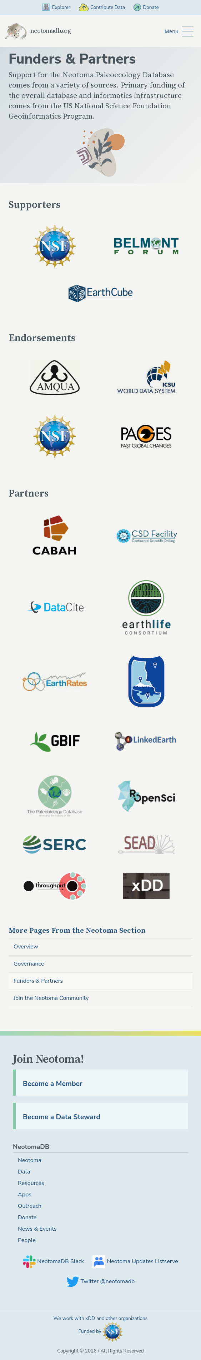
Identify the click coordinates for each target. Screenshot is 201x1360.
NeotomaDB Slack (53, 1261)
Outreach (29, 1206)
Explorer (56, 7)
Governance (29, 964)
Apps (24, 1195)
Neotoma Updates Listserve (135, 1261)
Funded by (101, 1332)
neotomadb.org (37, 31)
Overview (26, 947)
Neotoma (77, 930)
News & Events (37, 1229)
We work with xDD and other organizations (101, 1318)
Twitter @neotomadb (100, 1281)
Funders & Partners (38, 981)
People (27, 1240)
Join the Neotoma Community (51, 998)
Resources (31, 1183)
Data (24, 1172)
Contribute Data (102, 7)
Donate (146, 7)
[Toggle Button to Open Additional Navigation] (179, 31)
